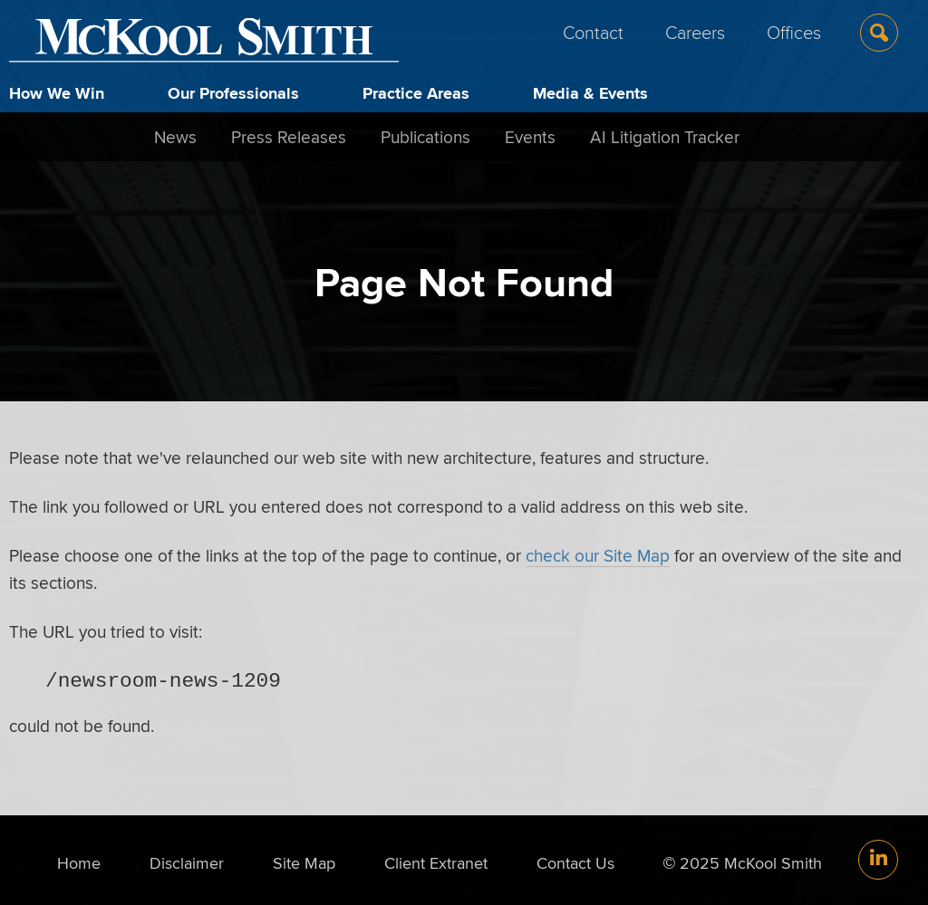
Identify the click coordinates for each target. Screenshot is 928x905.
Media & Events (590, 93)
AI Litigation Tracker (665, 136)
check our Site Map (598, 555)
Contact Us (575, 863)
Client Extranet (436, 863)
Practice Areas (415, 93)
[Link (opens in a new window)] (878, 860)
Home (79, 863)
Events (530, 136)
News (175, 136)
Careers (695, 31)
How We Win (56, 93)
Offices (794, 31)
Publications (425, 136)
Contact (593, 31)
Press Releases (288, 136)
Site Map (304, 863)
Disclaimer (187, 863)
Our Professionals (233, 93)
